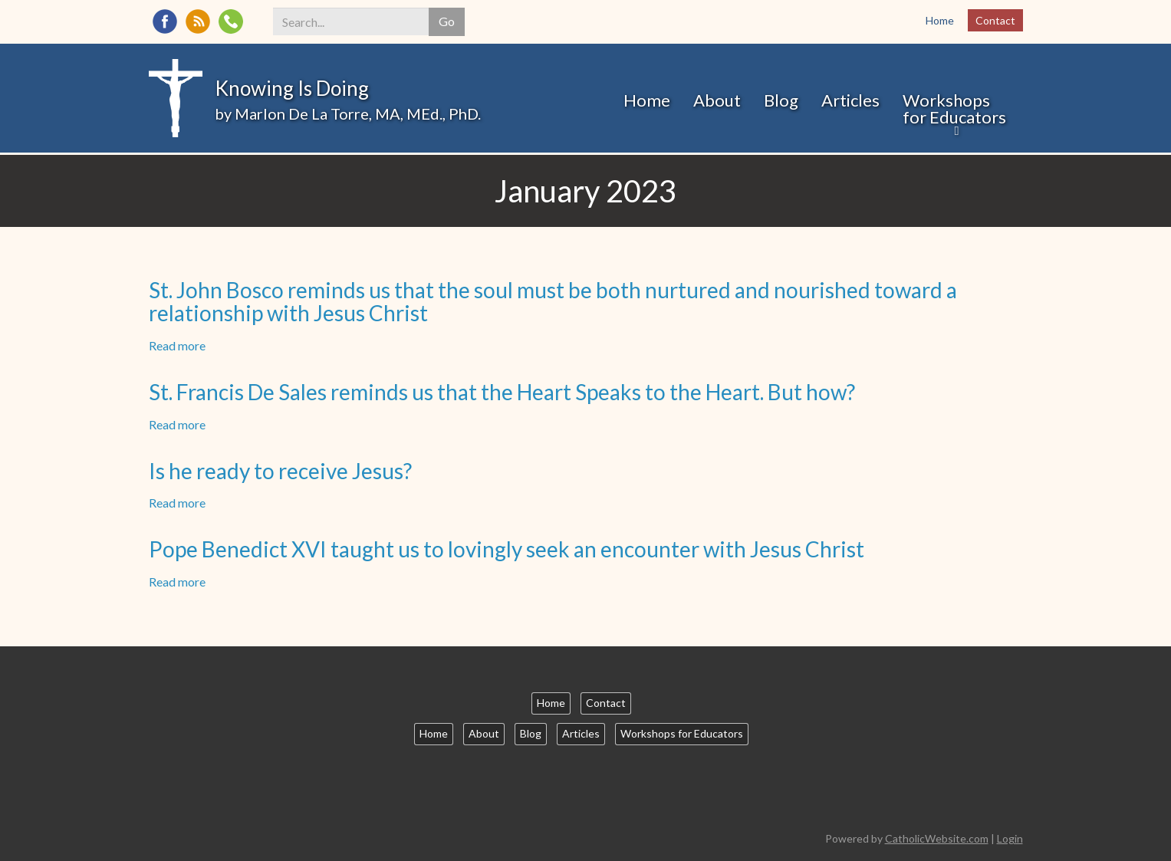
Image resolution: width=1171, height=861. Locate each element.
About (717, 100)
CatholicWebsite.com (936, 838)
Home (940, 20)
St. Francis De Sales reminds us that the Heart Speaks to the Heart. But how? (502, 392)
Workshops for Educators (954, 108)
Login (1010, 838)
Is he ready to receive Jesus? (280, 471)
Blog (781, 100)
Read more (177, 345)
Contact (995, 20)
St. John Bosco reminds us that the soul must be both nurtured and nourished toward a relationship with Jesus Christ (553, 302)
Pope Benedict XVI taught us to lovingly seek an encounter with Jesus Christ (506, 549)
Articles (850, 100)
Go (447, 21)
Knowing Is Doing (292, 88)
